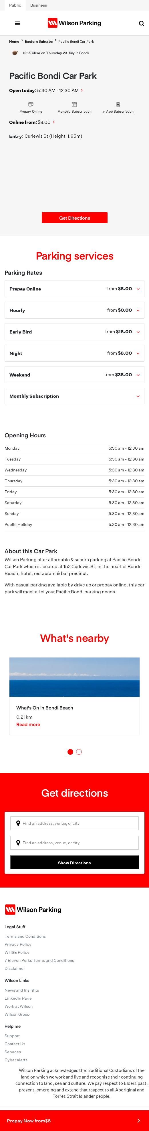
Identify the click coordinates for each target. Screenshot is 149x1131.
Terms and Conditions (25, 936)
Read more (28, 724)
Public (15, 5)
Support (12, 1036)
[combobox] (74, 823)
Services (13, 1052)
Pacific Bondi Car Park (76, 41)
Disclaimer (15, 968)
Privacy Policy (18, 944)
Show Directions (74, 862)
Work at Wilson (19, 1006)
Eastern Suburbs (39, 41)
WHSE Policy (17, 952)
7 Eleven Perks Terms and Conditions (39, 960)
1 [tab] (70, 752)
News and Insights (22, 990)
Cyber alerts (16, 1060)
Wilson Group (17, 1014)
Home (14, 41)
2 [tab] (79, 752)
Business (38, 5)
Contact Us (15, 1044)
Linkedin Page (18, 998)
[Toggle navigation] (17, 23)
